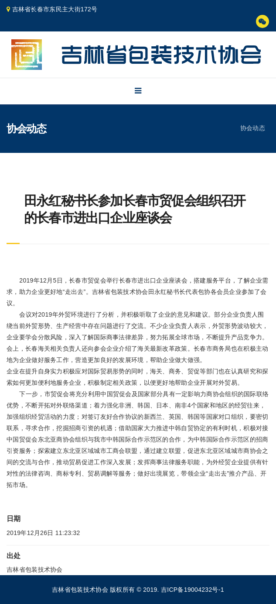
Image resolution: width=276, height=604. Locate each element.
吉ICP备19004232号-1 (192, 589)
